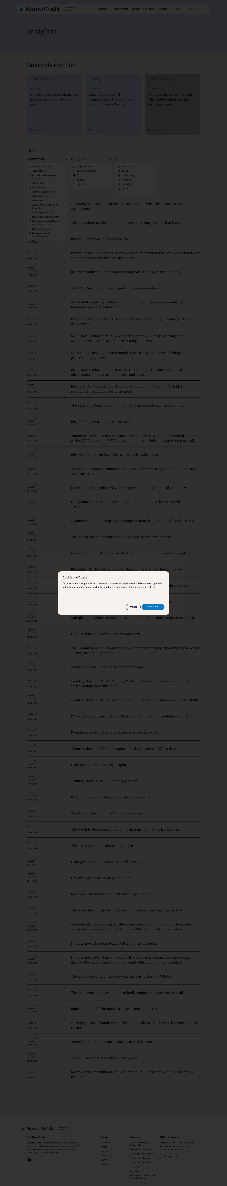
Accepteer (153, 607)
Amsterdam (105, 1139)
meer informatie (139, 587)
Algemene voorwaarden (141, 1146)
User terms (135, 1164)
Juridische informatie (139, 1159)
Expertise (104, 9)
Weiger (133, 607)
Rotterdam (105, 1161)
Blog (34, 179)
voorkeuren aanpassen (115, 587)
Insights (136, 9)
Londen (103, 1148)
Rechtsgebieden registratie (142, 1151)
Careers (164, 9)
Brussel (103, 1144)
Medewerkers (121, 9)
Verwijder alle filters (55, 179)
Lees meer (38, 130)
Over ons (149, 9)
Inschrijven (168, 1153)
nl (178, 9)
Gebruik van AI (137, 1168)
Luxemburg (105, 1152)
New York (104, 1157)
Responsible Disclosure (141, 1155)
